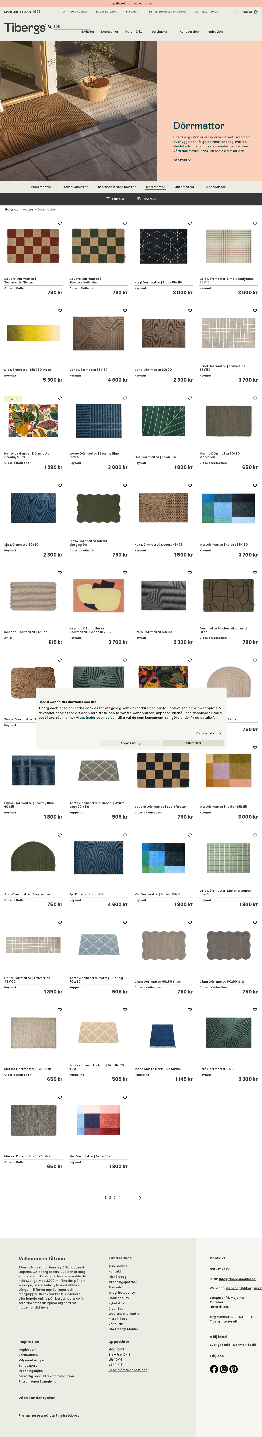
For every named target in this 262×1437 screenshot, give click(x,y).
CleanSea (115, 1308)
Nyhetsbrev (117, 1303)
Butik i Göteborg (106, 11)
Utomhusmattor (75, 187)
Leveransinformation (124, 1313)
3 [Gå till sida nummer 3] (115, 1198)
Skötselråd (117, 1287)
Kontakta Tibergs (206, 11)
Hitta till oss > (220, 1307)
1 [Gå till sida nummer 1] (105, 1198)
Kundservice (189, 31)
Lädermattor (215, 187)
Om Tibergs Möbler (75, 11)
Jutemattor (184, 187)
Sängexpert (27, 1365)
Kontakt (114, 1271)
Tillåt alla (193, 743)
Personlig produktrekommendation (46, 1376)
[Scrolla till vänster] (23, 187)
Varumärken (134, 31)
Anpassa (130, 743)
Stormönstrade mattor (117, 187)
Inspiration (214, 31)
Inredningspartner (122, 1282)
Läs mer (182, 160)
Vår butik (115, 1324)
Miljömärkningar (31, 1360)
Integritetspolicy (121, 1293)
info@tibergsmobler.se (237, 1279)
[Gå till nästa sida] (140, 1198)
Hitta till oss (117, 1319)
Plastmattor (41, 187)
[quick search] (72, 26)
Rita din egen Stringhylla (37, 1381)
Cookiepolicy (118, 1298)
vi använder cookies (92, 718)
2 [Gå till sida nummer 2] (110, 1198)
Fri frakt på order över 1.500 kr (167, 11)
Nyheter (88, 31)
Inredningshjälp (30, 1371)
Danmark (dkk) (244, 1345)
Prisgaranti (133, 11)
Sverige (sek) (220, 1345)
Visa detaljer (206, 733)
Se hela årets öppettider (127, 1370)
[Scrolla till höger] (239, 187)
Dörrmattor (155, 187)
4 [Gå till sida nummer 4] (119, 1198)
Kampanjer (109, 31)
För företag (117, 1277)
